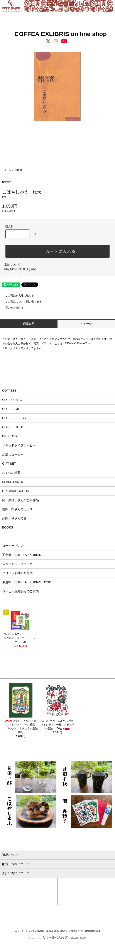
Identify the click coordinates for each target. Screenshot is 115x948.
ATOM (81, 916)
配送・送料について (51, 912)
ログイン (7, 891)
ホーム (7, 170)
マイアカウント (10, 882)
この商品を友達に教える (17, 295)
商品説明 (29, 323)
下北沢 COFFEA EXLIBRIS (21, 555)
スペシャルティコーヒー (19, 564)
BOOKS (18, 170)
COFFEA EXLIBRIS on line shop (57, 34)
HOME (11, 912)
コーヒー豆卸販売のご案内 (20, 591)
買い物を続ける (12, 307)
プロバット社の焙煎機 (17, 573)
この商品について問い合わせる (21, 301)
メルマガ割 (61, 916)
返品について (12, 264)
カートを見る (67, 891)
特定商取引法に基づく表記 (20, 269)
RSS (74, 916)
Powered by (57, 938)
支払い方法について (27, 912)
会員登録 (64, 882)
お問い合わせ (9, 900)
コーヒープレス (13, 545)
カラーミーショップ (24, 931)
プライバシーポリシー (42, 916)
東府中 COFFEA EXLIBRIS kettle (26, 582)
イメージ (86, 323)
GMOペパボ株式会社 (69, 931)
